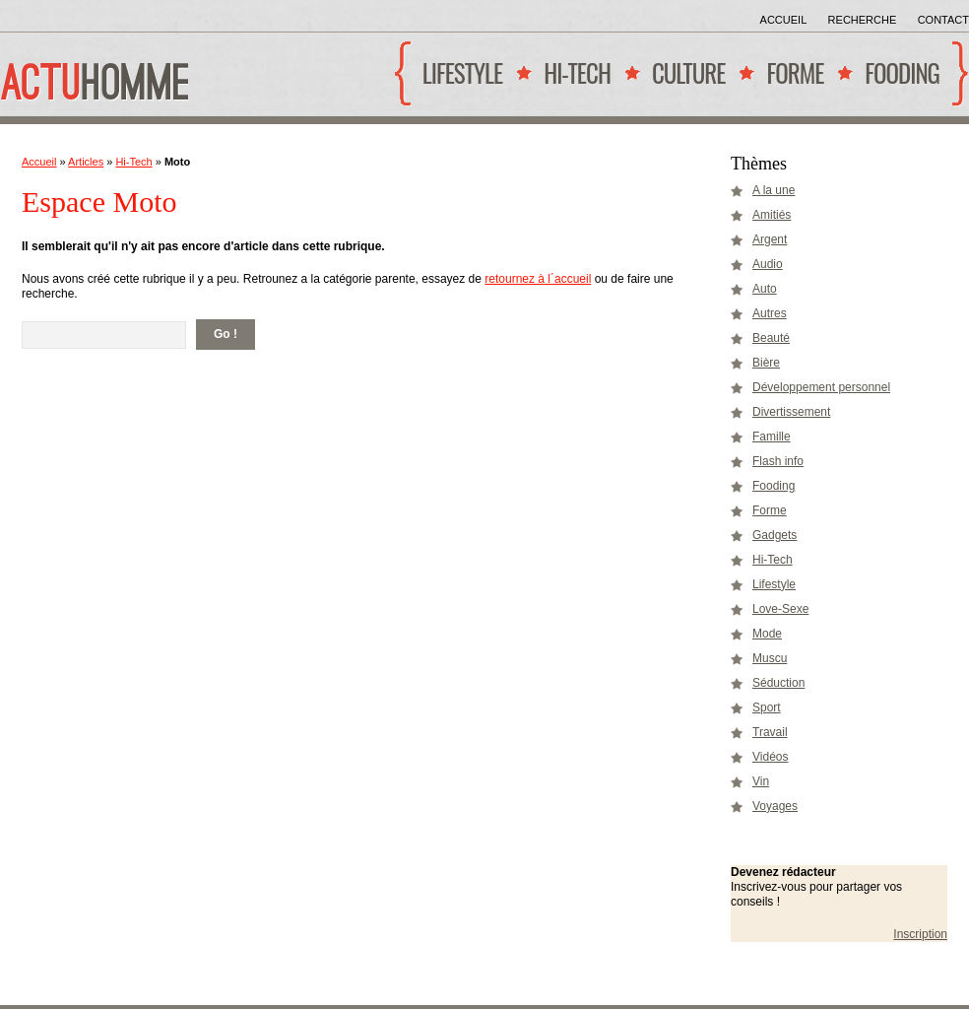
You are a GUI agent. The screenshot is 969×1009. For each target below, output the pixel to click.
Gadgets (774, 535)
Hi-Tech (573, 80)
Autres (769, 313)
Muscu (769, 658)
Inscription (920, 934)
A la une (773, 190)
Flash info (778, 461)
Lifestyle (458, 80)
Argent (769, 239)
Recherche (862, 20)
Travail (770, 732)
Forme (790, 80)
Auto (764, 289)
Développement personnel (821, 387)
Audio (767, 264)
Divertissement (791, 412)
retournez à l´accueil (537, 279)
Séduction (778, 683)
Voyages (775, 806)
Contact (943, 20)
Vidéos (770, 757)
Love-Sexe (780, 609)
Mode (767, 633)
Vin (760, 781)
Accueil (784, 20)
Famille (771, 436)
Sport (766, 707)
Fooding (897, 80)
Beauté (771, 338)
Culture (684, 80)
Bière (766, 363)
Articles (85, 162)
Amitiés (771, 215)
